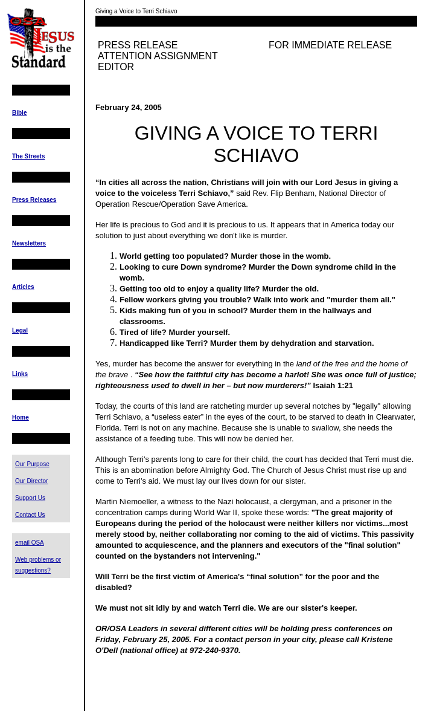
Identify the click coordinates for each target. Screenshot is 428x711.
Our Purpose (32, 464)
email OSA (29, 542)
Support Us (30, 498)
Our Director (31, 481)
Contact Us (30, 514)
